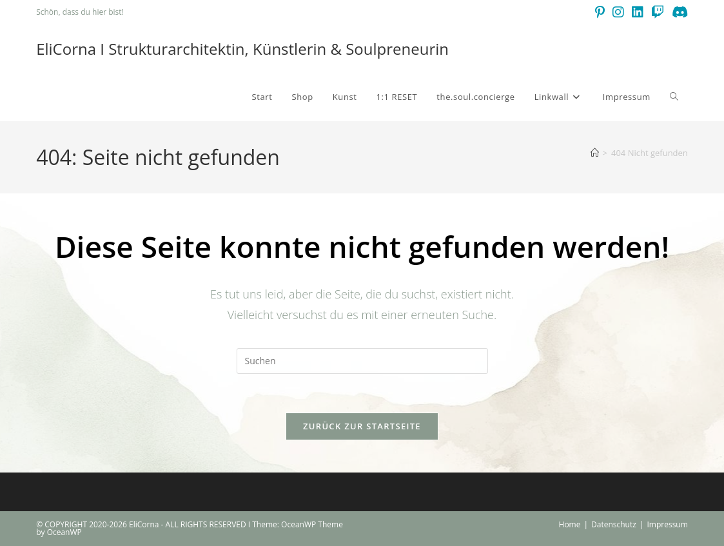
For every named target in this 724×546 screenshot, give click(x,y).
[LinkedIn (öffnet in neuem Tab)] (637, 12)
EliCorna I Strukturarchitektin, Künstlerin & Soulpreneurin (242, 48)
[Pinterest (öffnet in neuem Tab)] (600, 12)
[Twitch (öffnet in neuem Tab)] (657, 12)
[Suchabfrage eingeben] (362, 361)
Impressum (667, 524)
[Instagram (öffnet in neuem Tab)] (618, 12)
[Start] (595, 153)
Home (570, 524)
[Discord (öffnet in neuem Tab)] (678, 12)
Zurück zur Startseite (362, 426)
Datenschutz (613, 524)
